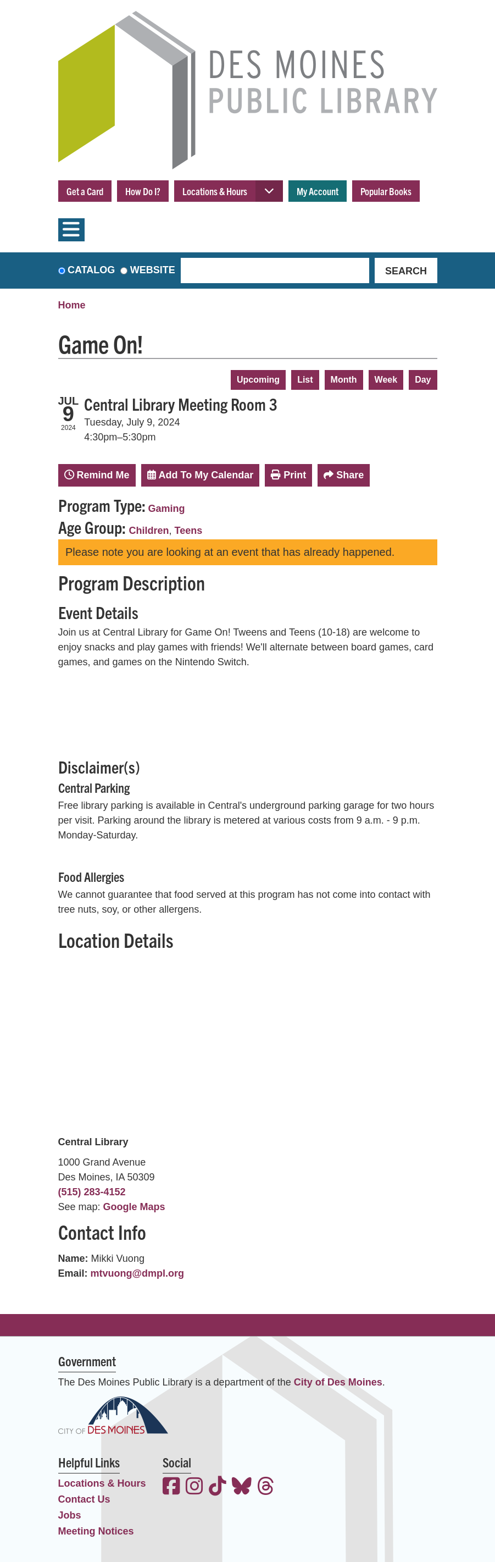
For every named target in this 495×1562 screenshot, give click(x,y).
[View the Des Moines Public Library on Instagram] (194, 1487)
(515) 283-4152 (92, 1191)
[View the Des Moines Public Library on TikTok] (217, 1487)
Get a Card (84, 191)
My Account (317, 191)
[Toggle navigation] (71, 229)
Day (423, 379)
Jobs (69, 1515)
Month (344, 379)
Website (152, 269)
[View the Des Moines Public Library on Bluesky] (242, 1487)
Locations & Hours (214, 191)
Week (386, 379)
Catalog (91, 269)
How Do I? (142, 191)
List (305, 379)
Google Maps (134, 1206)
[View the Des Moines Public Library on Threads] (266, 1487)
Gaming (166, 508)
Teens (189, 530)
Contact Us (84, 1499)
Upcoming (258, 379)
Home (72, 305)
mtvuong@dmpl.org (138, 1273)
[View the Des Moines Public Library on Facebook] (171, 1487)
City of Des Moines (338, 1382)
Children (149, 530)
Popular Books (385, 191)
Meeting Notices (96, 1531)
